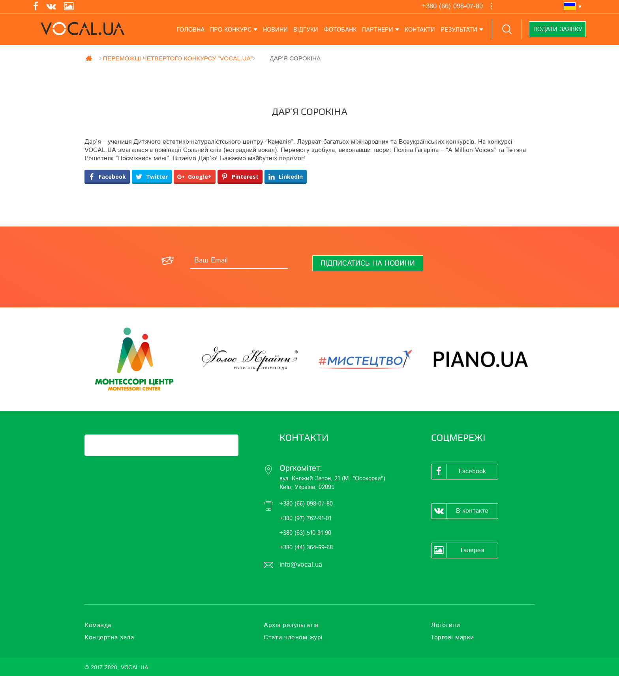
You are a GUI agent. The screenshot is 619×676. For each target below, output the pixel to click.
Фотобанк (340, 30)
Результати (459, 30)
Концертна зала (109, 637)
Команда (97, 625)
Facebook (458, 471)
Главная (89, 58)
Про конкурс (230, 30)
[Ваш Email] (239, 261)
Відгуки (305, 30)
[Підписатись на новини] (367, 263)
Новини (275, 30)
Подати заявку (557, 29)
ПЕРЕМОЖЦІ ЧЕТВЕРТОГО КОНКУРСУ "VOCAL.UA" (178, 58)
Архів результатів (291, 625)
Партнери (377, 30)
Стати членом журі (293, 637)
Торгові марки (452, 637)
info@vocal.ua (300, 564)
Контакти (420, 30)
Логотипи (445, 625)
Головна (190, 30)
